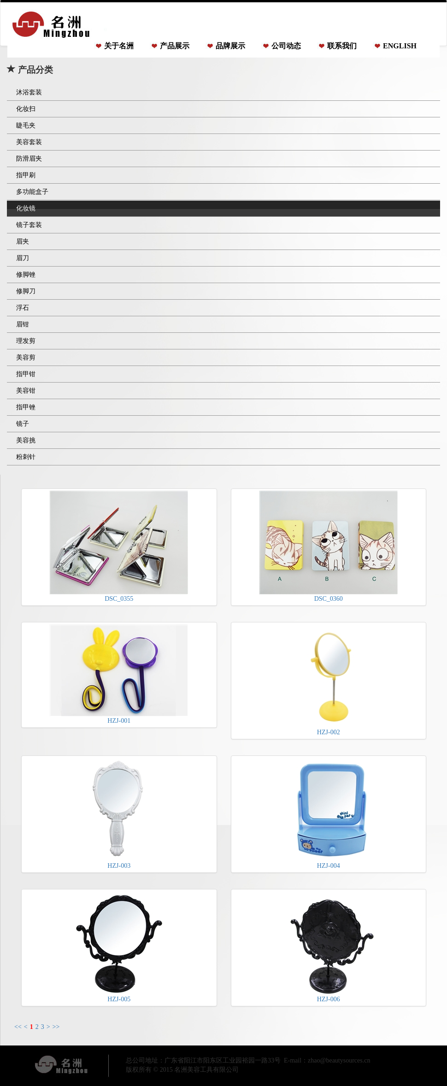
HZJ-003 (119, 813)
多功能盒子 (32, 191)
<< (18, 1026)
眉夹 (22, 241)
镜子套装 (29, 224)
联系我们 (342, 46)
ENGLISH (400, 46)
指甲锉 (25, 407)
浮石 (22, 307)
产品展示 (174, 46)
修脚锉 (25, 274)
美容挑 (25, 440)
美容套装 (29, 142)
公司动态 (286, 46)
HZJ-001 (119, 674)
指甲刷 (25, 175)
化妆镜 (25, 208)
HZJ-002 (328, 680)
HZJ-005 (119, 947)
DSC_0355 (119, 546)
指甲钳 (25, 374)
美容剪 (25, 357)
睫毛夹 (25, 125)
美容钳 (25, 390)
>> (56, 1026)
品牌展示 (230, 46)
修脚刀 (25, 291)
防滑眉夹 (29, 158)
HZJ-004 (328, 813)
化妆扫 (25, 108)
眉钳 (22, 324)
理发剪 (25, 340)
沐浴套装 (29, 92)
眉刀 (22, 258)
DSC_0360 (328, 546)
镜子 (22, 423)
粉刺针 (25, 456)
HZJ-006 (328, 947)
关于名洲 (119, 46)
